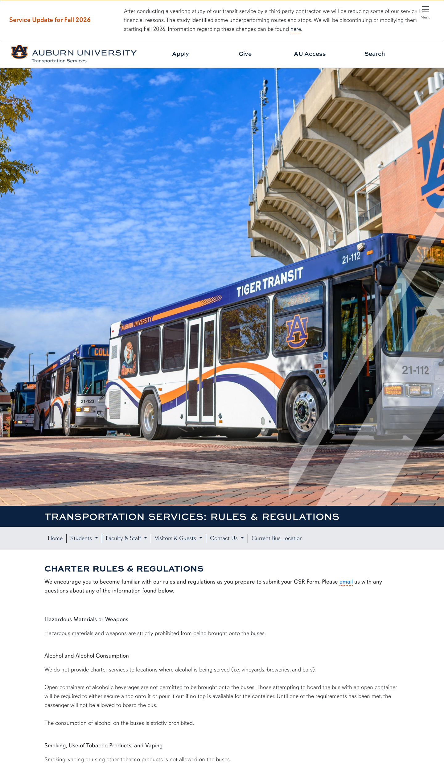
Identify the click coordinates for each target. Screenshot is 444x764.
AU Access (310, 53)
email (346, 581)
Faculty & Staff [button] (124, 538)
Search (374, 53)
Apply (180, 53)
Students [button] (81, 538)
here (295, 29)
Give (245, 53)
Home (55, 538)
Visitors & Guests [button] (176, 538)
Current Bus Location (277, 538)
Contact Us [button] (224, 538)
